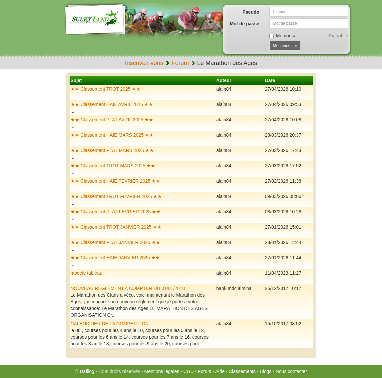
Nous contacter (291, 371)
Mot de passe (244, 23)
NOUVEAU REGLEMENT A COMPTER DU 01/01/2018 (128, 288)
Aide (219, 371)
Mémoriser (283, 35)
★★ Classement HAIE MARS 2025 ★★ (112, 135)
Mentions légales (161, 371)
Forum (180, 63)
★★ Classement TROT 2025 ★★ (106, 89)
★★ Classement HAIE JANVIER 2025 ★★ (115, 257)
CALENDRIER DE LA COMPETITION (110, 323)
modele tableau (87, 273)
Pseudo (250, 12)
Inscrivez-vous (144, 63)
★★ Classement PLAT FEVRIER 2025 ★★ (116, 211)
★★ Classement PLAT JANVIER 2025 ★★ (115, 242)
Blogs (265, 371)
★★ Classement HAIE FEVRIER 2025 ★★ (116, 181)
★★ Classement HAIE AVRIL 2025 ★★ (112, 104)
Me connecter (285, 45)
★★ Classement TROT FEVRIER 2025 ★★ (116, 196)
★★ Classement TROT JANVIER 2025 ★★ (116, 227)
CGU (189, 371)
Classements (242, 371)
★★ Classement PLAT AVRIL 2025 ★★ (112, 119)
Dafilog (87, 371)
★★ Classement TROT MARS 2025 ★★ (113, 165)
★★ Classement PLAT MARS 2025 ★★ (112, 150)
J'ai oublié (337, 35)
